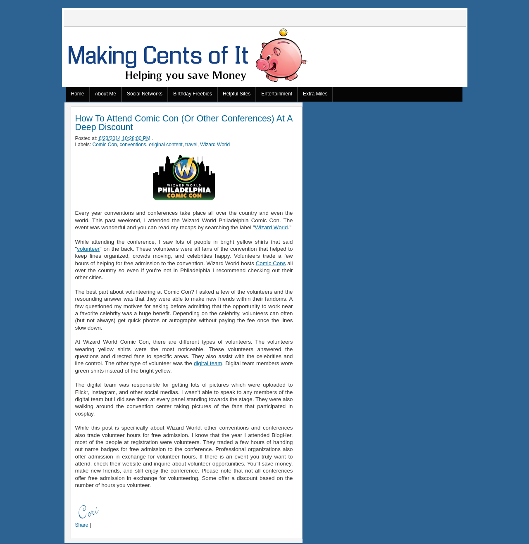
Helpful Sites (236, 94)
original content (165, 144)
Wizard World (215, 144)
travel (191, 144)
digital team (208, 363)
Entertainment (276, 94)
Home (77, 94)
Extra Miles (315, 94)
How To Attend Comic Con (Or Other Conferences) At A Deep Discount (184, 123)
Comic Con (105, 144)
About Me (105, 94)
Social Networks (144, 94)
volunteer (88, 249)
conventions (133, 144)
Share (81, 525)
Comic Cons (271, 263)
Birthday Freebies (192, 94)
